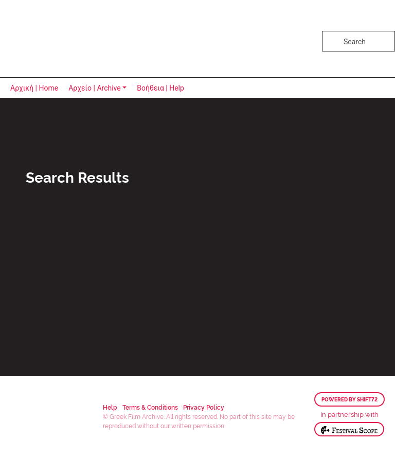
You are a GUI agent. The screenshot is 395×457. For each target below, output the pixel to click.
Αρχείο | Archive (94, 88)
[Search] (358, 41)
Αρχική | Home (34, 88)
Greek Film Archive (52, 38)
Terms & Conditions (150, 406)
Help (110, 406)
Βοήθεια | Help (160, 88)
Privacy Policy (203, 406)
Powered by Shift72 (349, 399)
